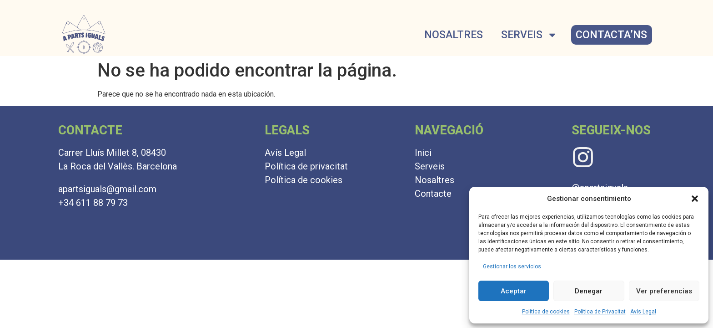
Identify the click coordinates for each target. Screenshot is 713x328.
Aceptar (514, 291)
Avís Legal (643, 311)
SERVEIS (529, 35)
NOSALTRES (453, 35)
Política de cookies (546, 311)
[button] (694, 198)
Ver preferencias (664, 291)
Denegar (589, 291)
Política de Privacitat (600, 311)
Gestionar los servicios (512, 266)
